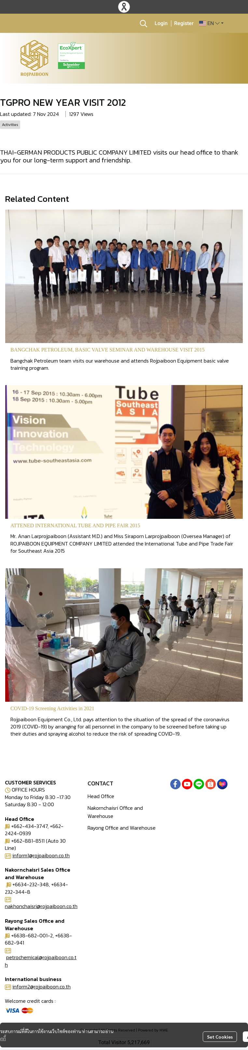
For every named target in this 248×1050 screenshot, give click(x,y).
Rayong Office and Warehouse (122, 828)
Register (184, 23)
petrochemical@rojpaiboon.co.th (40, 960)
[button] (143, 23)
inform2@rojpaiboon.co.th (41, 986)
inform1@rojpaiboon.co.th (41, 855)
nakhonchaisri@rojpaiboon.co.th (41, 906)
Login (161, 23)
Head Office (101, 796)
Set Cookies (220, 1037)
